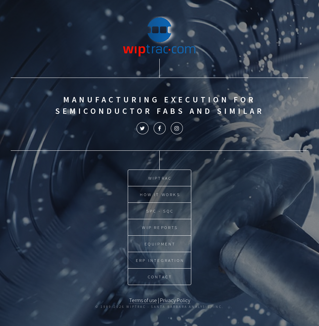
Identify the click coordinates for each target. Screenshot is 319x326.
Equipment (160, 243)
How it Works (160, 194)
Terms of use (143, 300)
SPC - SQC (160, 211)
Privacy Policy (175, 300)
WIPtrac (160, 178)
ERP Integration (160, 260)
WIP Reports (160, 227)
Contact (160, 276)
